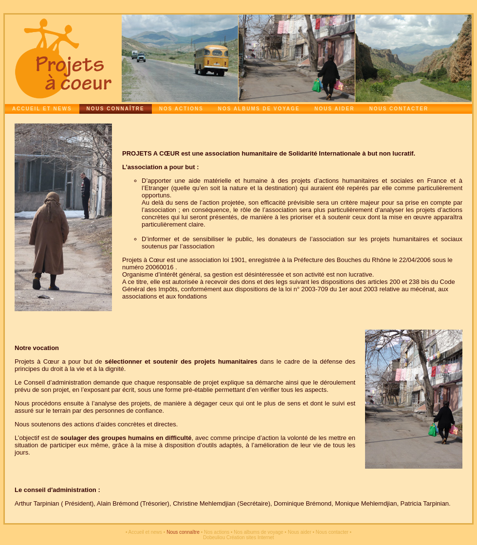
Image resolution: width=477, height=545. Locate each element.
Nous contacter (398, 108)
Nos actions (181, 108)
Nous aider (334, 108)
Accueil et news (42, 108)
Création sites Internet (250, 537)
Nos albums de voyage (259, 108)
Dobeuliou (214, 537)
